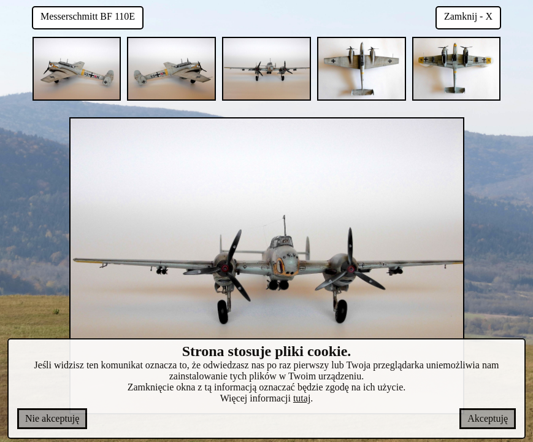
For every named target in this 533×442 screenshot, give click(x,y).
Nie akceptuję (52, 418)
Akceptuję (487, 418)
